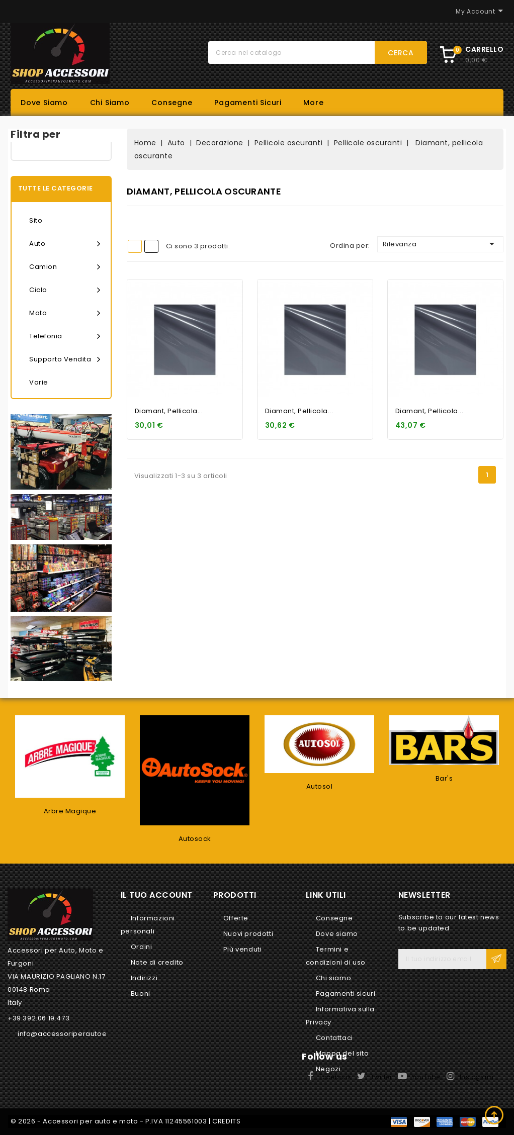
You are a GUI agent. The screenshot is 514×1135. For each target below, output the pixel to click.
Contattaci (334, 1038)
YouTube (426, 1077)
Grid (135, 246)
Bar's (444, 778)
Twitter (381, 1077)
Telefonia (65, 336)
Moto (65, 313)
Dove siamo (44, 103)
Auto (65, 244)
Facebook (335, 1077)
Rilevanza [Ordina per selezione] (440, 244)
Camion (65, 267)
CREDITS (226, 1121)
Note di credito (157, 962)
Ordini (141, 947)
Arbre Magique (70, 811)
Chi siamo (110, 103)
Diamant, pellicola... (169, 411)
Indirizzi (144, 978)
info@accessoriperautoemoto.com (80, 1033)
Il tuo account (157, 895)
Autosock (195, 838)
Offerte (235, 918)
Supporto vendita (65, 359)
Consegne (171, 103)
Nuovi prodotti (248, 933)
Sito (35, 220)
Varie (38, 382)
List (151, 246)
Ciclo (65, 290)
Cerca (401, 53)
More (313, 103)
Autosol (319, 786)
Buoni (140, 993)
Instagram (477, 1077)
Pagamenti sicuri (248, 103)
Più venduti (242, 949)
